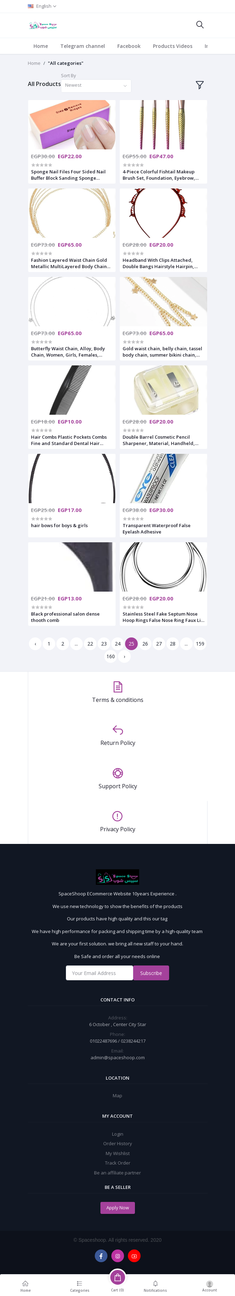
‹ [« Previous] (35, 643)
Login (117, 1134)
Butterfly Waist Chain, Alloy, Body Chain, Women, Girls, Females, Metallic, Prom (68, 351)
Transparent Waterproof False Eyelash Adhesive (157, 528)
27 (159, 643)
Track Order (117, 1163)
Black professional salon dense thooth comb (65, 617)
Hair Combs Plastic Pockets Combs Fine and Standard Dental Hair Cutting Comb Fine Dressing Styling (70, 440)
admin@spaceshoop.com (118, 1057)
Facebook (129, 46)
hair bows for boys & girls (59, 525)
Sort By (68, 75)
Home (40, 46)
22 (90, 643)
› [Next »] (124, 656)
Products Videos (172, 46)
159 (200, 643)
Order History (117, 1143)
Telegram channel (82, 46)
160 (110, 656)
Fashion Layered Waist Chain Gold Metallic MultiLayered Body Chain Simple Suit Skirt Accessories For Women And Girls (69, 263)
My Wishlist (118, 1153)
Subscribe (151, 973)
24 (117, 643)
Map (117, 1095)
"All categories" (66, 63)
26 (145, 643)
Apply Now (117, 1207)
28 (172, 643)
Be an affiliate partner (117, 1173)
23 (104, 643)
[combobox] (96, 86)
